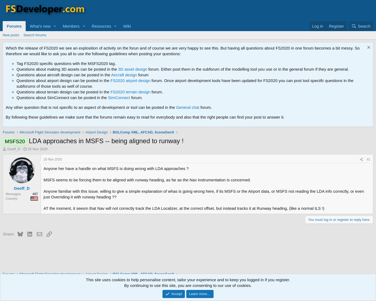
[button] (55, 26)
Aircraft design (124, 75)
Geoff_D (13, 149)
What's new (40, 26)
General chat (187, 107)
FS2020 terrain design (131, 92)
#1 (368, 159)
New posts (11, 35)
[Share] (361, 159)
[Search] (361, 26)
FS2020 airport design (131, 80)
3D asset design (132, 69)
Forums (14, 26)
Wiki (127, 26)
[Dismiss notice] (368, 48)
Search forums (35, 35)
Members (71, 26)
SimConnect (119, 97)
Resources (101, 26)
